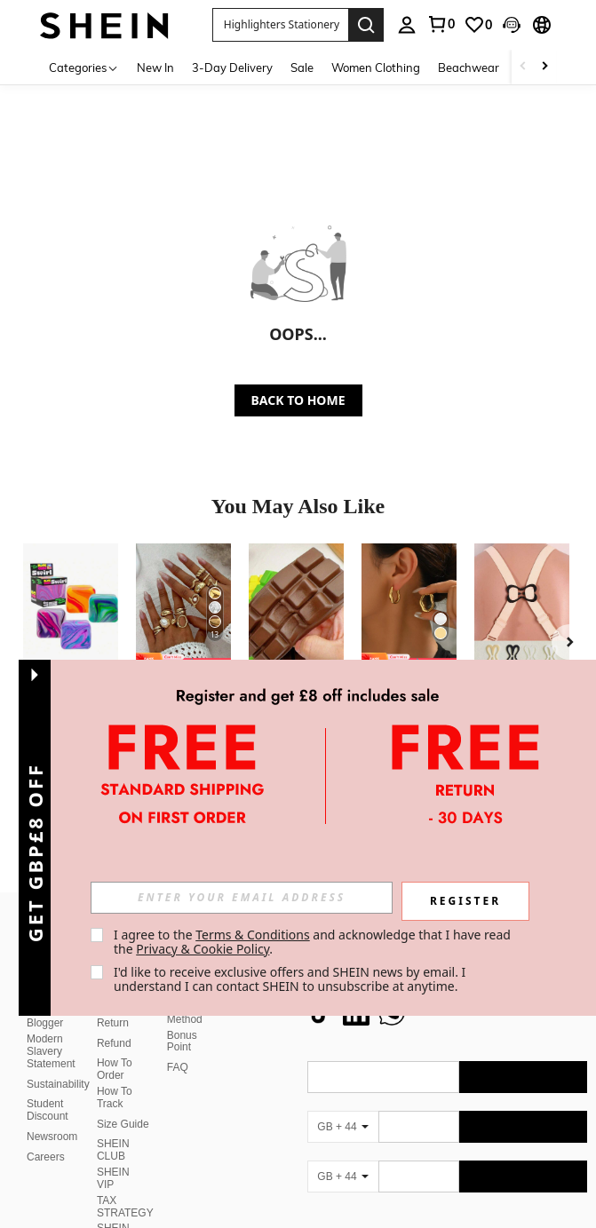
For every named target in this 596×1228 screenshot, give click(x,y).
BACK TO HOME (298, 400)
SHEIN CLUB (113, 1128)
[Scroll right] (544, 67)
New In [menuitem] (155, 67)
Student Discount (47, 1088)
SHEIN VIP (113, 1157)
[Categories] (84, 67)
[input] (242, 898)
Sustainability (58, 1063)
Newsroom (52, 1115)
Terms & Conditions (252, 934)
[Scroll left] (523, 67)
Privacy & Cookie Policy (202, 948)
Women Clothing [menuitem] (375, 67)
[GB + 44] (342, 1105)
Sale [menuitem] (302, 67)
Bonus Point (182, 1020)
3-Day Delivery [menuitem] (232, 67)
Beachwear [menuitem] (468, 67)
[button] (280, 25)
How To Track (114, 1076)
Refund (114, 1022)
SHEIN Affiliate (114, 1212)
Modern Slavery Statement (51, 1030)
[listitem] (70, 650)
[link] (440, 24)
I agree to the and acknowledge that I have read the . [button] (314, 941)
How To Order (114, 1047)
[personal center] (406, 25)
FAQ (177, 1046)
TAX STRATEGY (125, 1185)
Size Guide (123, 1103)
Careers (46, 1135)
